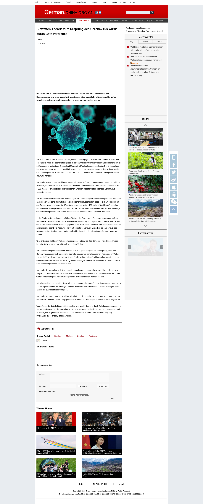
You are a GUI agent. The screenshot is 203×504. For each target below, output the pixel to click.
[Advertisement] (63, 355)
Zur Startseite (47, 329)
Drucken (57, 336)
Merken (69, 336)
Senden (80, 336)
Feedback (92, 336)
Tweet (39, 39)
